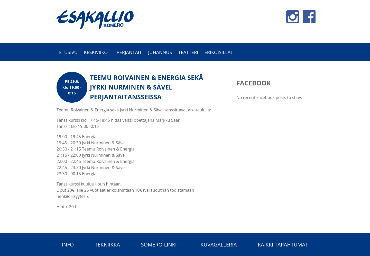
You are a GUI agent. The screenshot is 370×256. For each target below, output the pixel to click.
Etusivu (68, 52)
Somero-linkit (160, 244)
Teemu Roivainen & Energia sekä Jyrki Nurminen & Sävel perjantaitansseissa (146, 87)
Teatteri (188, 52)
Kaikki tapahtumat (283, 244)
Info (68, 244)
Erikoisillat (219, 52)
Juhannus (160, 52)
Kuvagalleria (218, 244)
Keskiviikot (97, 52)
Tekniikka (107, 244)
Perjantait (129, 52)
